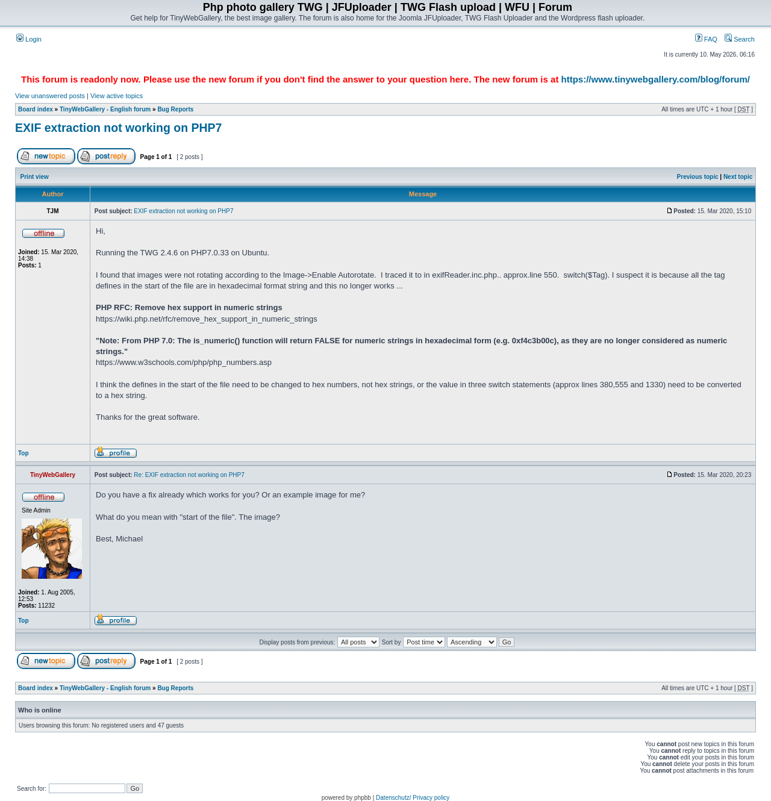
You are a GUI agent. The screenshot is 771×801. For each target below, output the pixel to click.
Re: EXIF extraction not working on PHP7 (189, 475)
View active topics (116, 95)
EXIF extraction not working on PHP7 (118, 127)
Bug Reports (175, 109)
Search (740, 39)
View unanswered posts (50, 95)
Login (29, 39)
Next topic (737, 176)
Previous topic (698, 176)
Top (23, 453)
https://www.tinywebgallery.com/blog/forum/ (655, 79)
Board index (35, 109)
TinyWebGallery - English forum (105, 109)
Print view (34, 176)
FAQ (706, 39)
